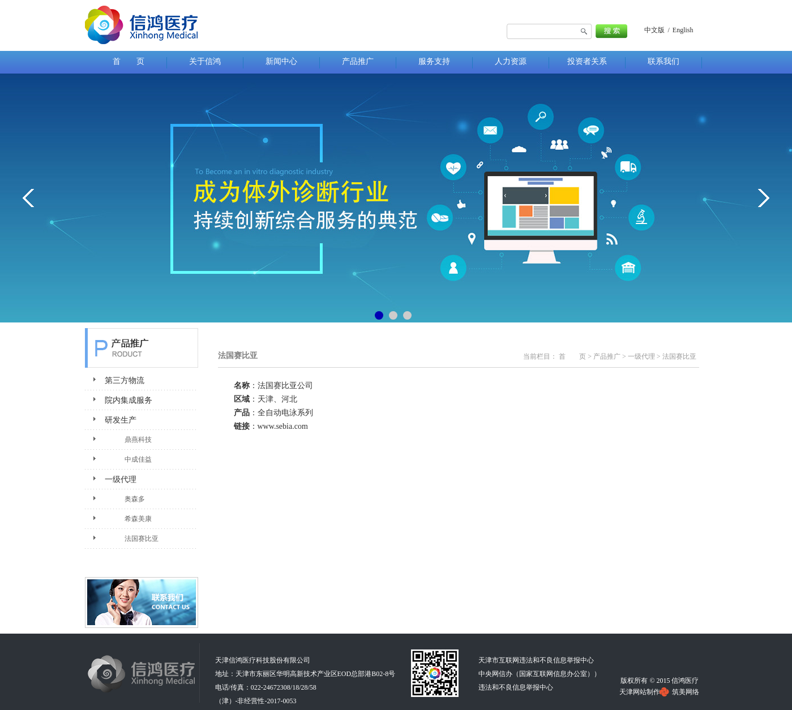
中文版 (654, 30)
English (683, 30)
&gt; (763, 198)
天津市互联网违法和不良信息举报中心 (536, 660)
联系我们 (141, 605)
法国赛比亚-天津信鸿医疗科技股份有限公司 (141, 25)
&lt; (28, 198)
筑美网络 (685, 692)
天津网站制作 (639, 692)
